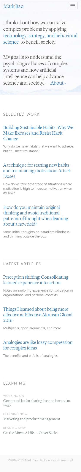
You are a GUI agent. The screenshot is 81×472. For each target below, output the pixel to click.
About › (58, 83)
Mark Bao (13, 6)
